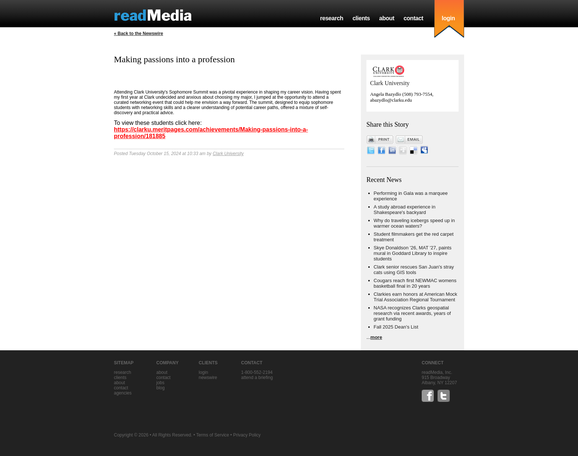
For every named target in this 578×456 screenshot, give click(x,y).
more (376, 337)
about (386, 18)
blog (160, 387)
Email (409, 139)
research (331, 18)
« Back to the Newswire (138, 33)
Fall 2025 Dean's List (396, 327)
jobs (160, 382)
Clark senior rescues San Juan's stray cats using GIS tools (414, 269)
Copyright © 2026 (131, 435)
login (448, 18)
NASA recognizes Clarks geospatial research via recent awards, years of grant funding (412, 313)
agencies (123, 393)
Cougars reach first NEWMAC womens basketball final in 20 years (415, 283)
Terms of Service (212, 435)
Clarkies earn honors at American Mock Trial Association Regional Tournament (415, 296)
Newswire (208, 377)
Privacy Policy (247, 435)
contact (414, 18)
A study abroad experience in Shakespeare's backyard (405, 209)
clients (361, 18)
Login (203, 372)
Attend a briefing (257, 377)
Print (380, 139)
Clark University (228, 153)
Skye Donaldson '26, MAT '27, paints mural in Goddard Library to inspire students (413, 253)
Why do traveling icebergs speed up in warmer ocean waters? (414, 223)
